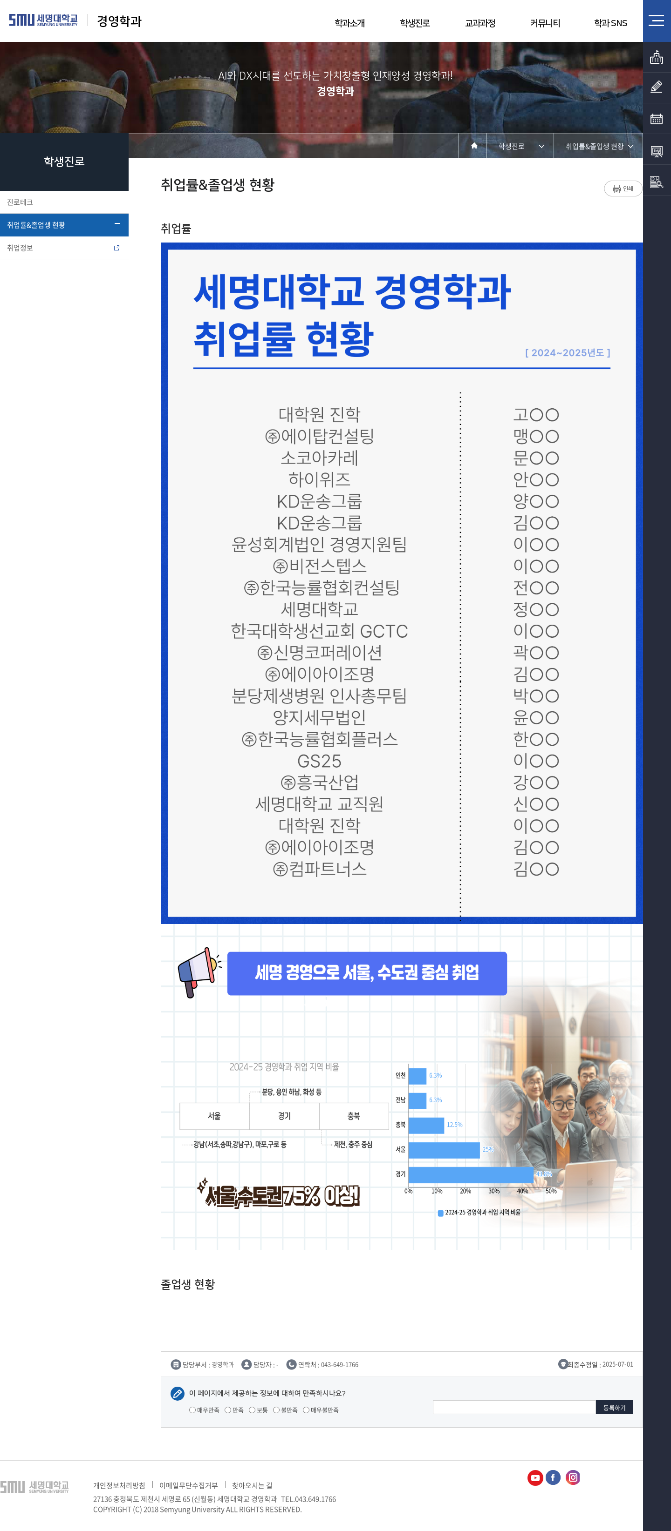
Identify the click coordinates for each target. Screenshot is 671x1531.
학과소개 (349, 23)
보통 (258, 1409)
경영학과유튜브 (535, 1478)
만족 (234, 1409)
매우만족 (204, 1409)
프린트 (623, 188)
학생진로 (415, 23)
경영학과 (119, 21)
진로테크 (63, 202)
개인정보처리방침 (119, 1485)
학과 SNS (610, 23)
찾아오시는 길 (252, 1485)
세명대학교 (43, 20)
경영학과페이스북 (553, 1478)
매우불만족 (321, 1409)
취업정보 (63, 248)
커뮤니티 (545, 23)
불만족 (285, 1409)
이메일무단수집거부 (188, 1485)
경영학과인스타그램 (572, 1478)
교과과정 (480, 23)
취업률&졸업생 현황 (63, 225)
